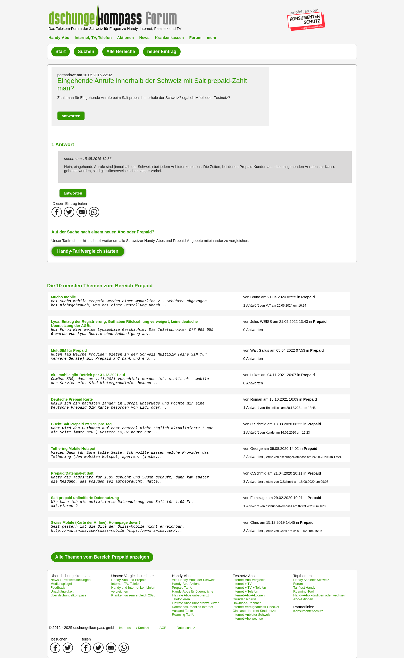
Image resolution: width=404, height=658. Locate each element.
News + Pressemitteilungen (70, 580)
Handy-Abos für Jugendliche (192, 591)
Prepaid (308, 297)
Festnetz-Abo (244, 576)
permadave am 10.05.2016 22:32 (84, 75)
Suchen (86, 51)
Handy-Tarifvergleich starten (87, 251)
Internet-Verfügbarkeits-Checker (256, 607)
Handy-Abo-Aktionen (187, 584)
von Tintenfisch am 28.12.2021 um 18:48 (288, 408)
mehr (211, 37)
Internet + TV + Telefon (249, 587)
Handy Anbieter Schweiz (311, 580)
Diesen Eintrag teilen (70, 203)
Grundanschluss (244, 599)
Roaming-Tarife (183, 615)
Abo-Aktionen (303, 599)
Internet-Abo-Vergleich (249, 580)
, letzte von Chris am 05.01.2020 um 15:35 (293, 531)
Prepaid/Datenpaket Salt (72, 473)
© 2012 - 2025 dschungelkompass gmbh (82, 628)
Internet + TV (242, 584)
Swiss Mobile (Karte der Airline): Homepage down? (96, 522)
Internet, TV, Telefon (93, 37)
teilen (86, 639)
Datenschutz (186, 628)
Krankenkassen (169, 37)
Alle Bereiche (120, 51)
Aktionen (125, 37)
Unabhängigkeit (61, 591)
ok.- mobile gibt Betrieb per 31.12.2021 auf (88, 375)
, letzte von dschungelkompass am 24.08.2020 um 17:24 (302, 457)
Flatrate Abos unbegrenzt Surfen (195, 603)
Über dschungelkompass (70, 576)
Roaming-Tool (303, 591)
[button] (71, 115)
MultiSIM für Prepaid (69, 350)
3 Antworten (253, 481)
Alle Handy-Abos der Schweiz (193, 580)
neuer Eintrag (161, 51)
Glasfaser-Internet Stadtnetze (254, 611)
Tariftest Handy (304, 587)
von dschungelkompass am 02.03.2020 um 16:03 (293, 506)
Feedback (57, 587)
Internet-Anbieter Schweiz (252, 615)
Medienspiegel (61, 584)
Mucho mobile (63, 297)
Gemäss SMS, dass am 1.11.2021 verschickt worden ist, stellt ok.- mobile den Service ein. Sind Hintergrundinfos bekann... (130, 381)
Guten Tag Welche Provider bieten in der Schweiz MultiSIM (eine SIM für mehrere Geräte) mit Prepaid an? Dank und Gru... (129, 356)
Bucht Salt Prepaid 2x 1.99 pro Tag (81, 424)
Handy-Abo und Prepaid (129, 580)
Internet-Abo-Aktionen (249, 595)
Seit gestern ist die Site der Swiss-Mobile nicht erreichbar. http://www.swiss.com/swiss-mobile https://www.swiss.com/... (117, 529)
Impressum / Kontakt (134, 628)
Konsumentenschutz (308, 611)
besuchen (59, 639)
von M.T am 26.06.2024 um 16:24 (283, 305)
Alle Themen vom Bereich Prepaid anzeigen (102, 557)
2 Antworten (253, 457)
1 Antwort (251, 305)
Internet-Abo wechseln (249, 618)
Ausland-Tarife (182, 611)
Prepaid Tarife (182, 587)
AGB (162, 628)
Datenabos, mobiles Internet (192, 607)
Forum (195, 37)
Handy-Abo (58, 37)
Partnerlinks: (303, 607)
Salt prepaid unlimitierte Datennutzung (85, 498)
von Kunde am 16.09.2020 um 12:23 (285, 432)
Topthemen (302, 576)
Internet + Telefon (245, 591)
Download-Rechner (247, 603)
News (144, 37)
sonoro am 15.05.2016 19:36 (88, 159)
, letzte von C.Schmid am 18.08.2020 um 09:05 (296, 482)
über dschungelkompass (68, 595)
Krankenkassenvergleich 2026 (133, 595)
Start (60, 51)
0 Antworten (253, 330)
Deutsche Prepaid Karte (72, 399)
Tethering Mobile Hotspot (73, 448)
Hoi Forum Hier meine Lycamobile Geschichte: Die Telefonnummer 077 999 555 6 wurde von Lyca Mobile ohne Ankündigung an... (132, 332)
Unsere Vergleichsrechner (132, 576)
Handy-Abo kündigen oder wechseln (319, 595)
